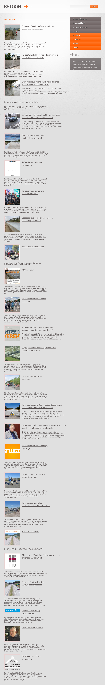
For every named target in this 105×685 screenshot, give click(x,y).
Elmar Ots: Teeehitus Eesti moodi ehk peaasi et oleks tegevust (38, 27)
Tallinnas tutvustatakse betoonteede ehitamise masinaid (36, 504)
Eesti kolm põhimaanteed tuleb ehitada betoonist (33, 136)
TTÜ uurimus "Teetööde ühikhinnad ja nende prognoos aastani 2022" (41, 556)
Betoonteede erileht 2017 (33, 246)
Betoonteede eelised (80, 19)
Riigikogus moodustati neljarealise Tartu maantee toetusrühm (39, 349)
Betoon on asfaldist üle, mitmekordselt (21, 102)
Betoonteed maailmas (80, 27)
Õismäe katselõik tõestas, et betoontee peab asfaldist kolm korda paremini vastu (41, 116)
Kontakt (75, 47)
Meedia (75, 43)
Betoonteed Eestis (79, 23)
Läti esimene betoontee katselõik (32, 377)
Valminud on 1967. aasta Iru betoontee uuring (34, 475)
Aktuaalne (76, 35)
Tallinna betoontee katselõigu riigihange (34, 447)
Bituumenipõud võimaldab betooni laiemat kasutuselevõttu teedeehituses (40, 83)
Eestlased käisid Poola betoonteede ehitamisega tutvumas (37, 219)
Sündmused (77, 39)
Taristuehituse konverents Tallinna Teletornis (33, 192)
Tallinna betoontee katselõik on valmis (34, 300)
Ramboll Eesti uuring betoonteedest (31, 612)
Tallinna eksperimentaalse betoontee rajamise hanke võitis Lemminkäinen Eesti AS (42, 406)
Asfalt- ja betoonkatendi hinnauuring (32, 163)
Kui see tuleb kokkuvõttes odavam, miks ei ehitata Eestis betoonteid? (40, 56)
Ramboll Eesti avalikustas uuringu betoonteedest (33, 583)
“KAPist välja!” (28, 270)
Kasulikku (76, 31)
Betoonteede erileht (30, 531)
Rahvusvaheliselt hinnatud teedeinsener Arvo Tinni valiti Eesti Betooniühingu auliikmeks (44, 426)
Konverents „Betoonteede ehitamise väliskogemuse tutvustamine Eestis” (37, 328)
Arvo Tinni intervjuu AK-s (32, 627)
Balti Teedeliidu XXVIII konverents (31, 657)
